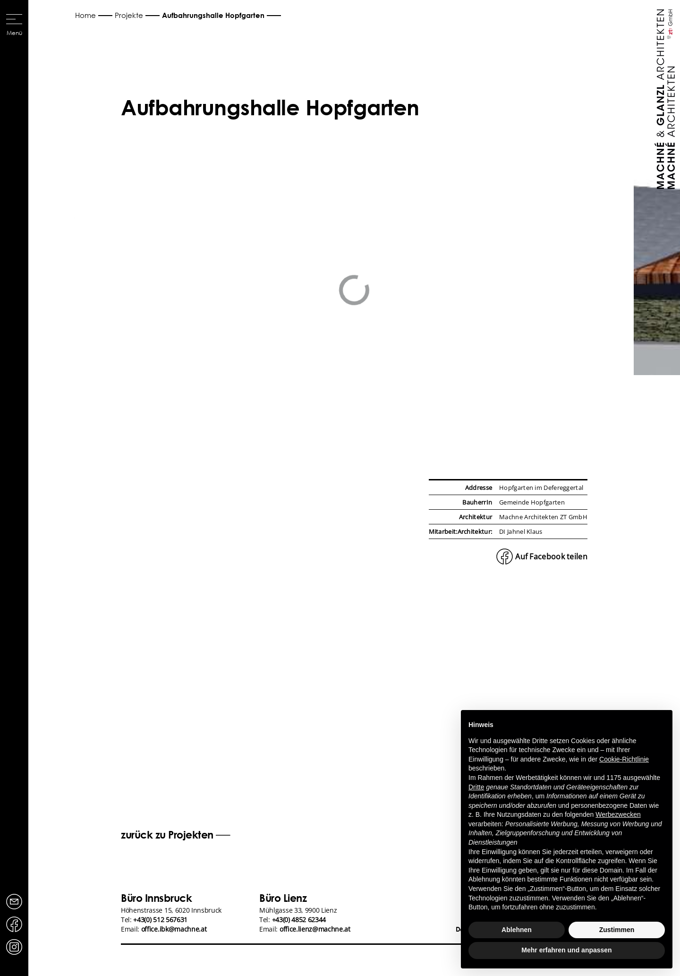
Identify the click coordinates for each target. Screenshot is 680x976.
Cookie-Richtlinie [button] (624, 759)
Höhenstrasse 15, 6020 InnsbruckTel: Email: (171, 919)
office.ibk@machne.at (174, 929)
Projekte (129, 15)
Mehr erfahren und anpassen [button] (566, 950)
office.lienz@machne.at (315, 929)
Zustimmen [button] (617, 929)
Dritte (476, 787)
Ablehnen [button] (517, 929)
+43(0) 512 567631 (160, 919)
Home (85, 15)
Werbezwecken (617, 814)
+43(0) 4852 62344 (299, 919)
